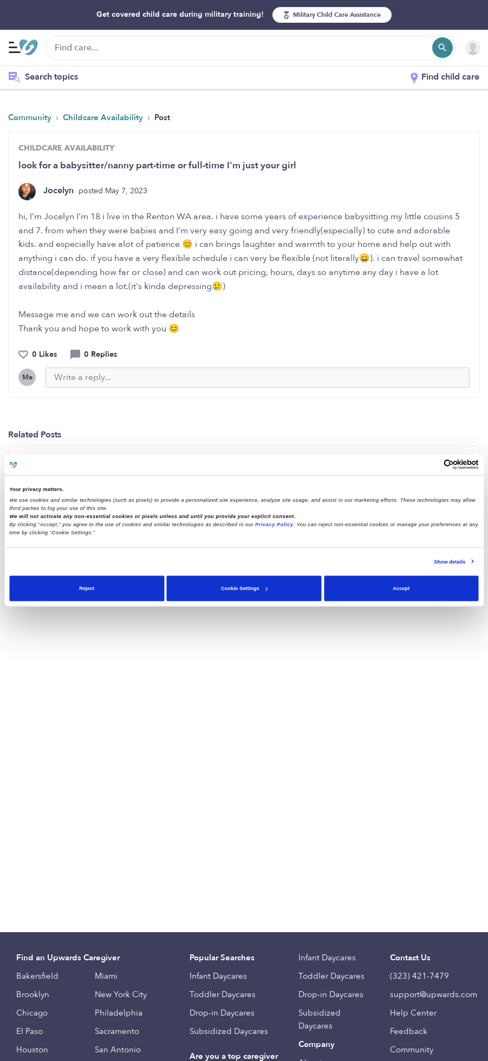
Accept (401, 588)
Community (31, 117)
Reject (86, 588)
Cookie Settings (244, 588)
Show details (449, 561)
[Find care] (250, 47)
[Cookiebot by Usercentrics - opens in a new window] (431, 465)
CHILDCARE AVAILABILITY (66, 148)
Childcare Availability (104, 117)
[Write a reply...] (257, 378)
